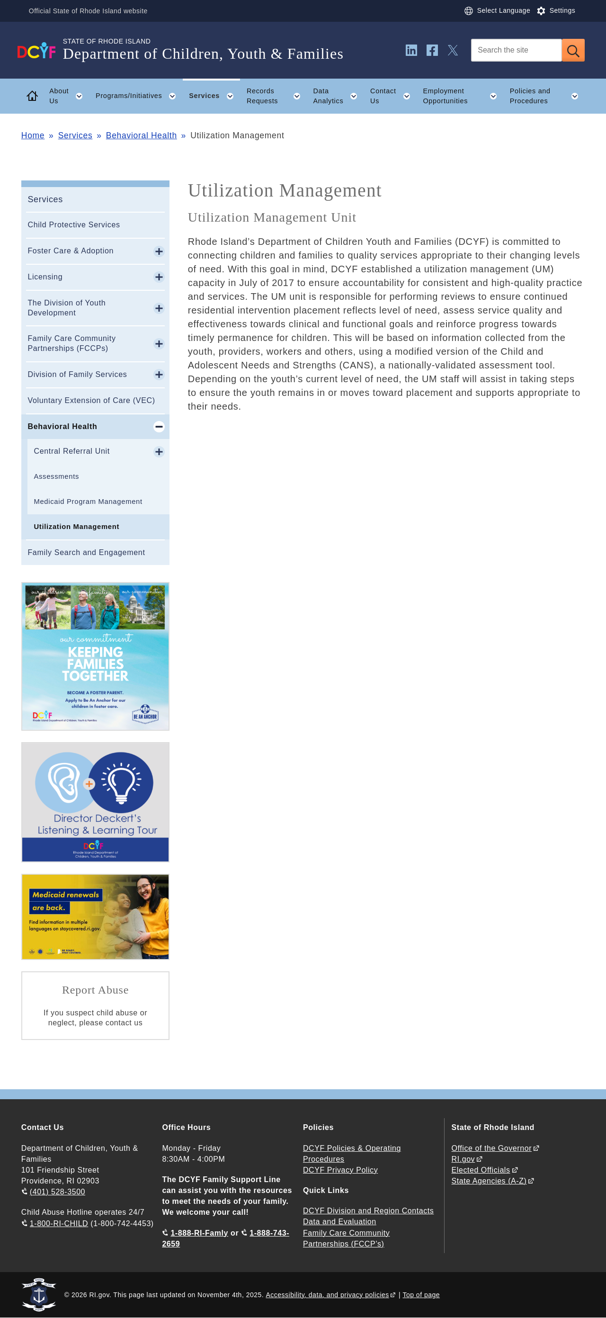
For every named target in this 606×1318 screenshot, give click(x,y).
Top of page (421, 1295)
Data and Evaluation (339, 1222)
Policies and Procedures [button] (547, 96)
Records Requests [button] (277, 96)
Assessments (56, 476)
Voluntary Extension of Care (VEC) (91, 400)
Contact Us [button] (393, 96)
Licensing (44, 277)
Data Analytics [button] (338, 96)
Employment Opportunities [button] (463, 96)
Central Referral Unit (72, 451)
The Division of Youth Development (66, 308)
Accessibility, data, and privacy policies (327, 1295)
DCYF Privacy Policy (340, 1170)
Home (33, 135)
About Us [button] (69, 96)
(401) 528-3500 (57, 1192)
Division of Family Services (77, 374)
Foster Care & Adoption (70, 251)
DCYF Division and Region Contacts (368, 1211)
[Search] (516, 50)
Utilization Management (76, 526)
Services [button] (214, 96)
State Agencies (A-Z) (489, 1181)
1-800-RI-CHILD (59, 1223)
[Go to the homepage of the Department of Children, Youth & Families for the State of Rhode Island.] (42, 50)
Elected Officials (481, 1170)
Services (75, 135)
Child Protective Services (73, 225)
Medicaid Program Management (88, 501)
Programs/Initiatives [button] (139, 96)
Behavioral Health (141, 135)
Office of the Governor (492, 1148)
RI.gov (463, 1159)
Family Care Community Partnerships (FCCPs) (71, 343)
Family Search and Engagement (86, 552)
